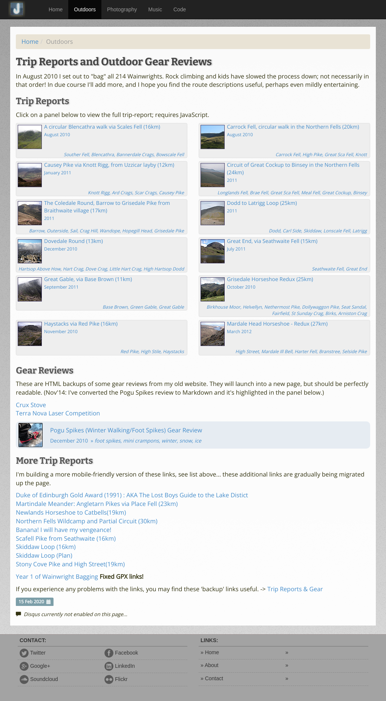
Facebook (121, 653)
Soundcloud (39, 679)
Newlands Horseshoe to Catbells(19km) (71, 512)
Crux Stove (31, 405)
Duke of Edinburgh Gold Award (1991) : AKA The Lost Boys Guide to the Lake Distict (132, 495)
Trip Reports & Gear (295, 589)
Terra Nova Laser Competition (58, 413)
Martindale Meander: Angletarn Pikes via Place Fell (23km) (97, 504)
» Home (210, 652)
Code (179, 9)
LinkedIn (119, 666)
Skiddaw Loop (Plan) (44, 555)
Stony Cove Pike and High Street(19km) (70, 564)
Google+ (35, 666)
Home (56, 9)
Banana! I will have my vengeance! (63, 530)
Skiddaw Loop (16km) (46, 547)
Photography (122, 9)
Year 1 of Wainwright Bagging (57, 576)
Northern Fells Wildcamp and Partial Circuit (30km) (87, 521)
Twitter (33, 653)
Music (155, 9)
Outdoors (85, 9)
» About (210, 665)
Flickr (115, 679)
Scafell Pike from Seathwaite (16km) (66, 538)
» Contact (212, 678)
